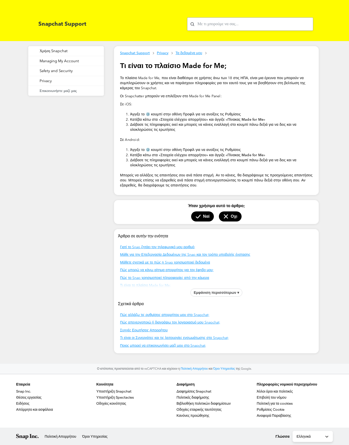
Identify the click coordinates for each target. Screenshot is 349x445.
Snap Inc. (23, 391)
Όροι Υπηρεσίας (224, 368)
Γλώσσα (282, 436)
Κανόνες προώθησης (193, 415)
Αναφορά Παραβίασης (274, 415)
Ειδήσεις (23, 403)
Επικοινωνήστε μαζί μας (58, 90)
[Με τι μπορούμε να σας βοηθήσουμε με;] (250, 24)
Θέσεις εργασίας (29, 397)
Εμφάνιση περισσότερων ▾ (216, 292)
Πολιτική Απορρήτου (194, 368)
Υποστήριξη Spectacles (115, 397)
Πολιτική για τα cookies (275, 403)
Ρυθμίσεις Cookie (270, 409)
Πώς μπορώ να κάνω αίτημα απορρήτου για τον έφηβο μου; (167, 270)
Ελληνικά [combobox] (313, 436)
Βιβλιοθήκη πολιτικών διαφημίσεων (204, 403)
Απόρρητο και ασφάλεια (34, 409)
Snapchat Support (135, 53)
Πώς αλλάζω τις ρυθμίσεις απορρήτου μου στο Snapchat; (164, 315)
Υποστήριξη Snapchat (113, 391)
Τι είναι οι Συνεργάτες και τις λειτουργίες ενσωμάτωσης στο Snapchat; (174, 338)
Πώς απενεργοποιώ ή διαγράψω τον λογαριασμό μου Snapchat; (170, 322)
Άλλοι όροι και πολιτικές (275, 391)
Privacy (162, 53)
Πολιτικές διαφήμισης (193, 397)
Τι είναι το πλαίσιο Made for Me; (145, 285)
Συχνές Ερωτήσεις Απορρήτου (144, 330)
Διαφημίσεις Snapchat (194, 391)
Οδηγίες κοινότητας (111, 403)
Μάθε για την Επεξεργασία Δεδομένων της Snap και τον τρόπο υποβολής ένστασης (185, 254)
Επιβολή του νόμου (271, 397)
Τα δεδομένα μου (189, 53)
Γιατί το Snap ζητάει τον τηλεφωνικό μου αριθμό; (157, 247)
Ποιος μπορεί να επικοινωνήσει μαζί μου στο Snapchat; (163, 345)
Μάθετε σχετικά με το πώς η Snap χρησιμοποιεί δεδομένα (165, 262)
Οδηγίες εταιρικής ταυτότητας (199, 409)
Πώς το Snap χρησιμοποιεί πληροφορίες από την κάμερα (164, 278)
